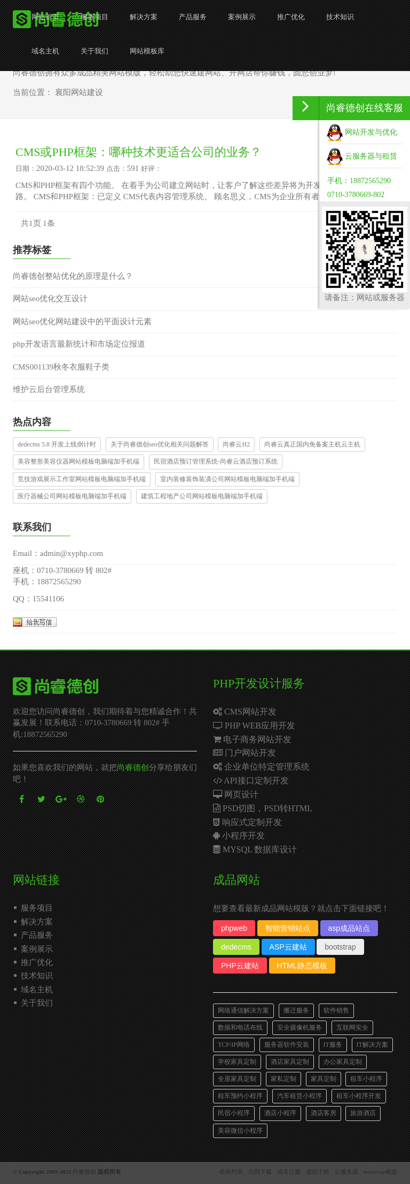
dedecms (236, 947)
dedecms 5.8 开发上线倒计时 (57, 444)
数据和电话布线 (240, 1027)
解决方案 (143, 17)
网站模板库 (147, 51)
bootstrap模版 (380, 1172)
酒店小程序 (280, 1113)
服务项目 (94, 17)
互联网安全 (352, 1027)
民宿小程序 (234, 1113)
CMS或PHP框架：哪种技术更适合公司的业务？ (138, 152)
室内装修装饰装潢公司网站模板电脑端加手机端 (227, 479)
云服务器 (346, 1172)
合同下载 (260, 1172)
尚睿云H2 (236, 444)
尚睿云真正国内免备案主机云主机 (312, 444)
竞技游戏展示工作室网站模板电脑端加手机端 (82, 479)
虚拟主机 (317, 1172)
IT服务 (333, 1044)
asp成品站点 (349, 928)
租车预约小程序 (240, 1096)
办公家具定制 (343, 1061)
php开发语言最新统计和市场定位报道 (79, 344)
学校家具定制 (237, 1061)
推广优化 (291, 17)
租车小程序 (366, 1079)
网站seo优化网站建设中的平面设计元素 (82, 321)
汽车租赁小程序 (299, 1096)
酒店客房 (323, 1113)
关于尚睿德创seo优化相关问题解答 (160, 444)
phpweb (234, 928)
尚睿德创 (133, 767)
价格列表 (231, 1172)
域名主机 (45, 51)
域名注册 (289, 1172)
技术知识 (340, 17)
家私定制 (283, 1079)
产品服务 (193, 17)
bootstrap (340, 947)
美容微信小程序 (240, 1130)
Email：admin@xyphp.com (58, 553)
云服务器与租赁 (362, 156)
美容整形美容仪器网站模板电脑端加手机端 (78, 461)
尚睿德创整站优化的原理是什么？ (73, 276)
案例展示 (242, 17)
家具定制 (323, 1079)
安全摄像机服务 (299, 1027)
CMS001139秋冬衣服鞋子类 (61, 367)
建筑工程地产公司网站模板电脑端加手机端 (202, 496)
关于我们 (94, 51)
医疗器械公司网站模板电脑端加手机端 (72, 496)
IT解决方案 (372, 1044)
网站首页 (45, 17)
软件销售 (336, 1010)
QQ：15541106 (38, 598)
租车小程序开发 (358, 1096)
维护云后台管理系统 (49, 389)
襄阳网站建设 (79, 92)
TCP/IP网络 (234, 1044)
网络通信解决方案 (243, 1010)
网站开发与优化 (362, 132)
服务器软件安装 (286, 1044)
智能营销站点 (287, 928)
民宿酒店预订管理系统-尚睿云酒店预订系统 (216, 461)
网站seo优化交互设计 (50, 298)
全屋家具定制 (237, 1079)
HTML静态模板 (302, 965)
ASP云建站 (288, 947)
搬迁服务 (296, 1010)
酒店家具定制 (290, 1061)
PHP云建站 (240, 965)
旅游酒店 (363, 1113)
